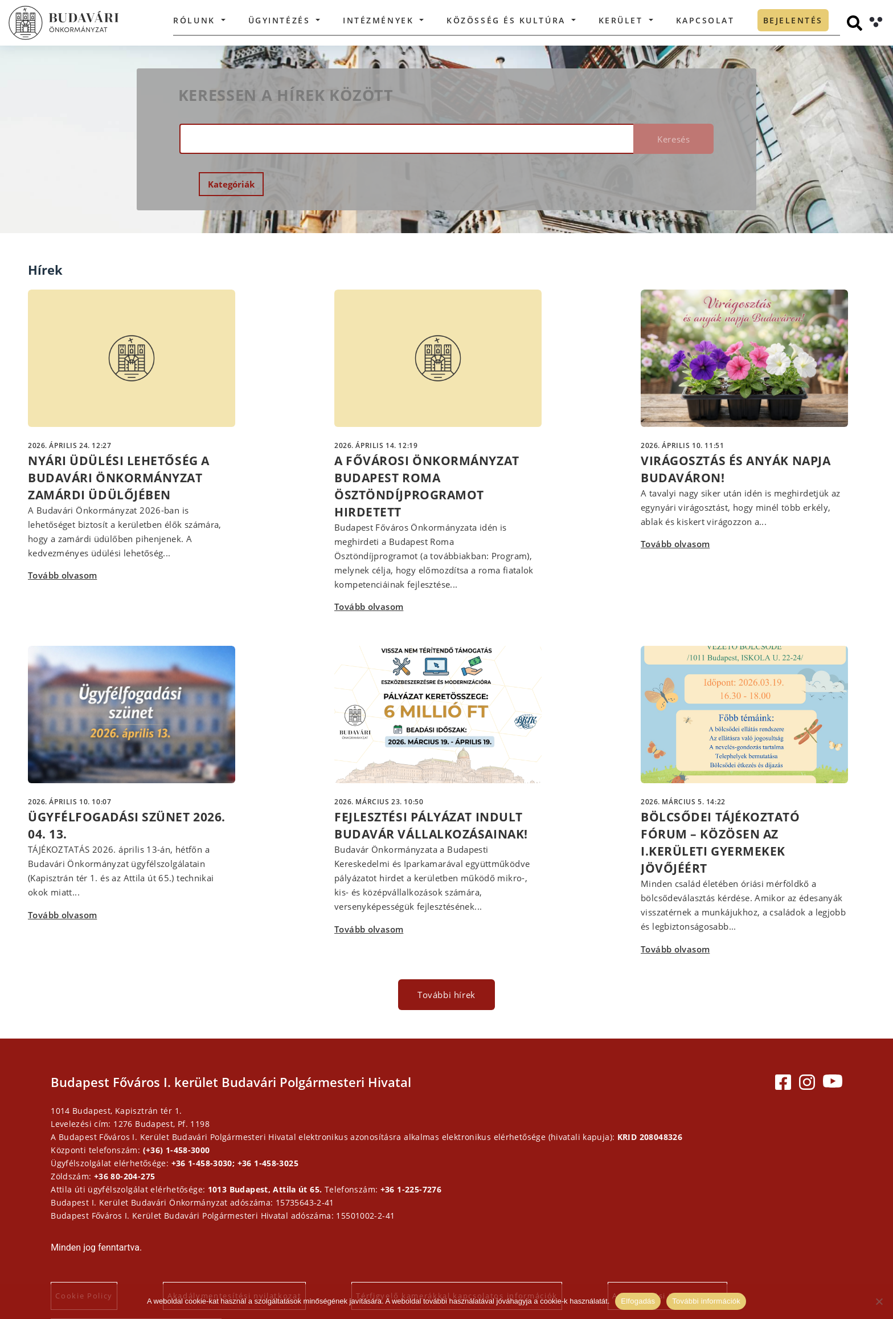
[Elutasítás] (878, 1301)
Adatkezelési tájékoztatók (691, 1232)
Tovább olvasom (62, 551)
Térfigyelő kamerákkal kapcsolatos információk (480, 1232)
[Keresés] (854, 23)
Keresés (656, 139)
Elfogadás (638, 1301)
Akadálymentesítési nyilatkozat (258, 1232)
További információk (706, 1301)
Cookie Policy (107, 1232)
